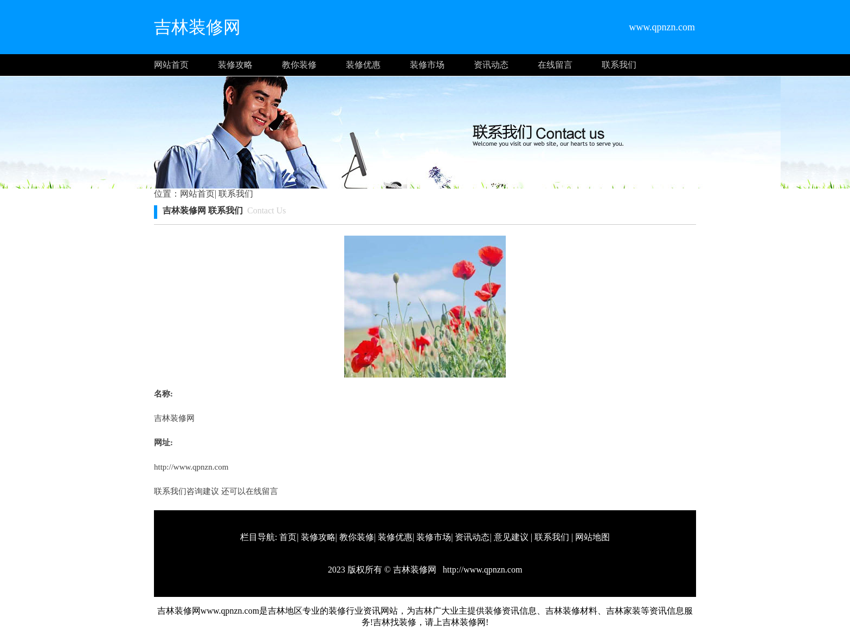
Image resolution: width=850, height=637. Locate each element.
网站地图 (592, 537)
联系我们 (619, 64)
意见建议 (511, 537)
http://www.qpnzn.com (191, 467)
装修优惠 (363, 64)
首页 (288, 537)
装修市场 (427, 64)
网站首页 (171, 64)
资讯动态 (491, 64)
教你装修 (299, 64)
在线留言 (555, 64)
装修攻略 (235, 64)
